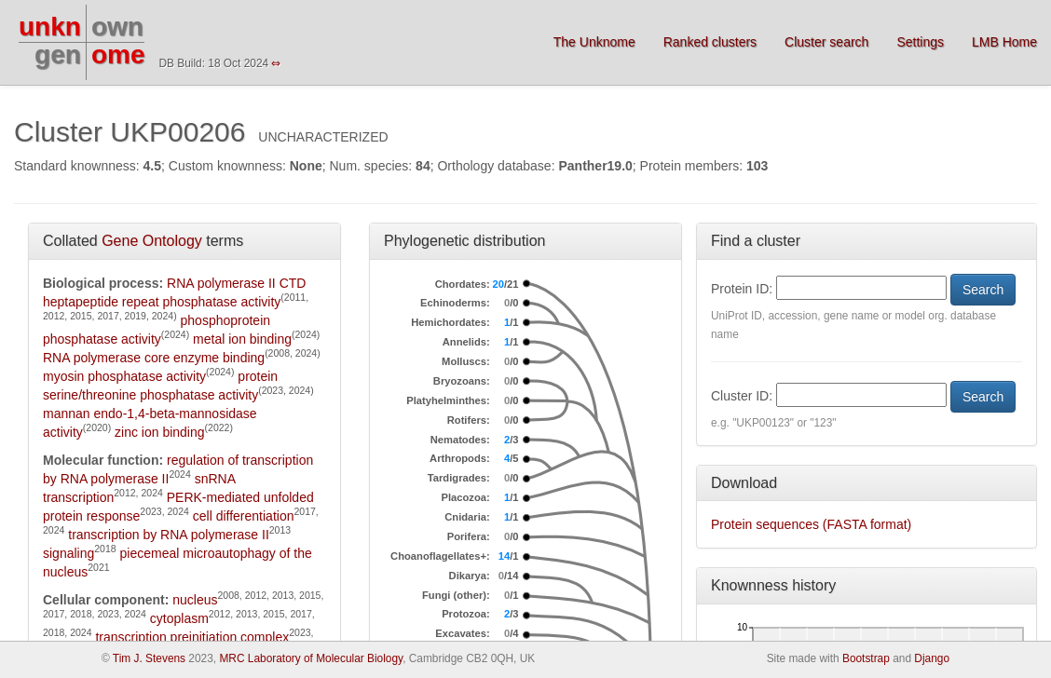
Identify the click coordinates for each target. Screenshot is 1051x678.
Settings (920, 41)
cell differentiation (243, 515)
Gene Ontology (152, 241)
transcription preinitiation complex (192, 637)
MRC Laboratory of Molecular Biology (311, 658)
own (117, 26)
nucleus (194, 599)
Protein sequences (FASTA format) (811, 524)
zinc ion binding (160, 432)
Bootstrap (866, 658)
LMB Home (1004, 41)
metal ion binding (242, 339)
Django (931, 658)
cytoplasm (179, 618)
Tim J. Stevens (149, 658)
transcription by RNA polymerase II (168, 534)
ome (118, 54)
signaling (68, 553)
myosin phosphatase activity (124, 376)
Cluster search (826, 41)
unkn (50, 26)
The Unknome (594, 41)
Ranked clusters (710, 41)
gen (57, 54)
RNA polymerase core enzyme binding (154, 357)
